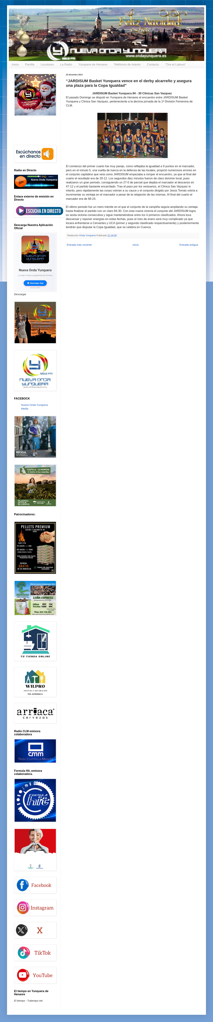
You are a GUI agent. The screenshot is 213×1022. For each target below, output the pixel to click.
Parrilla (29, 64)
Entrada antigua (188, 244)
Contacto (153, 64)
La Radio (66, 64)
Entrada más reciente (79, 244)
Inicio (15, 64)
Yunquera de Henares (92, 64)
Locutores (47, 64)
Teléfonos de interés (127, 64)
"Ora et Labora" (175, 64)
